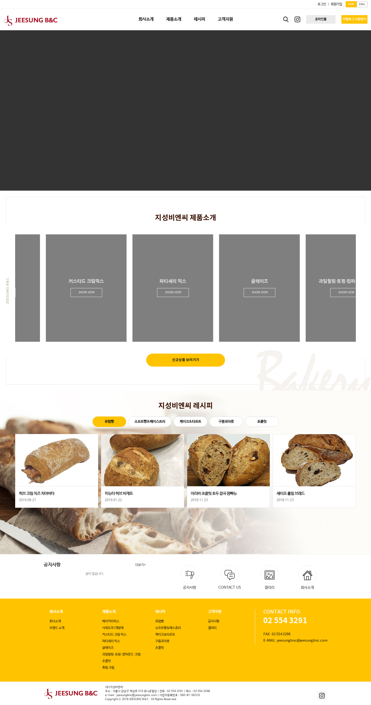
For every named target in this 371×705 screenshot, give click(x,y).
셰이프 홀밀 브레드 (291, 494)
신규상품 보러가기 (185, 360)
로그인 (322, 4)
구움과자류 (226, 422)
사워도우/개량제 (113, 628)
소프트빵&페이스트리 (149, 422)
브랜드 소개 (56, 628)
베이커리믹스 (110, 621)
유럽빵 (109, 422)
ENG (362, 4)
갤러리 (212, 628)
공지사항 (213, 621)
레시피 (160, 611)
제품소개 (108, 611)
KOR (351, 4)
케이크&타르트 (190, 422)
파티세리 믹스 (111, 641)
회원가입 (336, 4)
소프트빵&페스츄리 (168, 628)
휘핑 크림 (108, 668)
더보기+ (140, 565)
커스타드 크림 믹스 (114, 634)
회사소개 (56, 611)
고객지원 (214, 611)
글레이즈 (108, 648)
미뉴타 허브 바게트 (119, 494)
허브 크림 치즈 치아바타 (36, 494)
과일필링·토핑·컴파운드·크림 (121, 654)
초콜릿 (261, 422)
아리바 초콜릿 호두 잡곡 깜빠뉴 (214, 494)
